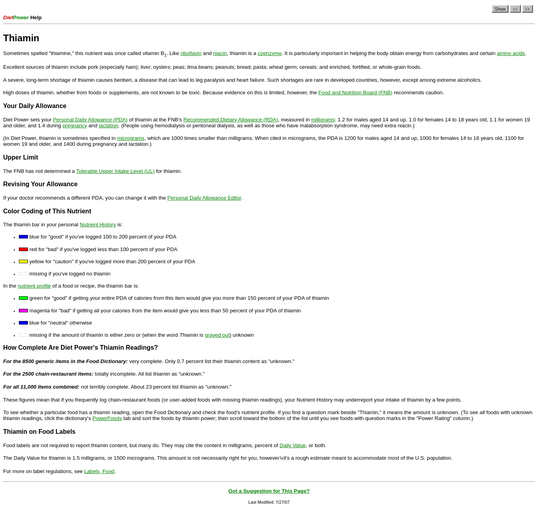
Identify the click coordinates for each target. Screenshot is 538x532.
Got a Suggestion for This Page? (269, 491)
